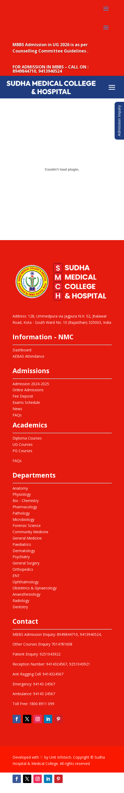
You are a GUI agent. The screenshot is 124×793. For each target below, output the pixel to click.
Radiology (21, 600)
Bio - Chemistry (26, 500)
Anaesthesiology (26, 594)
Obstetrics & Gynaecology (35, 587)
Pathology (21, 513)
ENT (16, 575)
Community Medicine (30, 531)
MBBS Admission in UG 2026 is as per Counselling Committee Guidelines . (50, 48)
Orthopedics (23, 569)
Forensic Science (27, 525)
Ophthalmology (26, 581)
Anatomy (20, 488)
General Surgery (26, 563)
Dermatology (24, 550)
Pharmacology (25, 506)
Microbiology (23, 519)
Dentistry (20, 606)
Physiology (22, 494)
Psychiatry (21, 556)
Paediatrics (22, 544)
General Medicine (27, 538)
